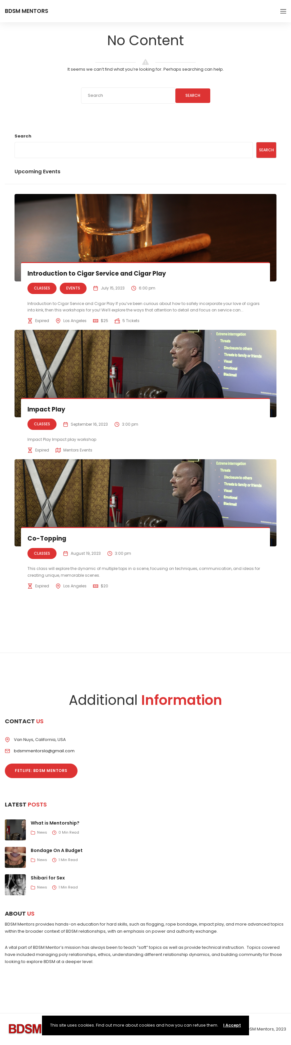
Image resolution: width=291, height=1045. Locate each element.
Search (192, 95)
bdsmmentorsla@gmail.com (44, 751)
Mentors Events (77, 450)
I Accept (232, 1025)
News (42, 832)
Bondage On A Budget (57, 850)
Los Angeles (75, 320)
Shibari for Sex (48, 878)
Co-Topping (47, 538)
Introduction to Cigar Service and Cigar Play (98, 273)
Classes (42, 288)
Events (73, 288)
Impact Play (47, 409)
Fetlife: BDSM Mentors (41, 770)
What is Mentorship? (55, 823)
